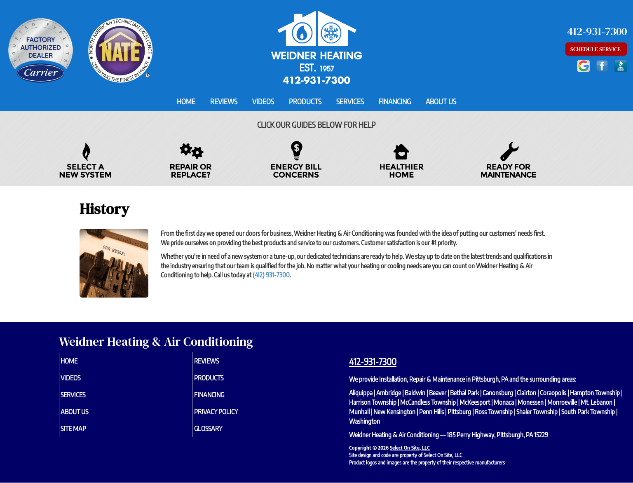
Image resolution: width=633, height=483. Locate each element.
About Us (441, 101)
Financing (395, 101)
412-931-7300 (372, 361)
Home (186, 101)
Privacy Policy (230, 416)
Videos (263, 101)
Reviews (223, 101)
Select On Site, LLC (410, 447)
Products (305, 101)
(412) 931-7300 (271, 275)
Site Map (87, 434)
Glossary (221, 434)
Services (350, 101)
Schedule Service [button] (596, 49)
